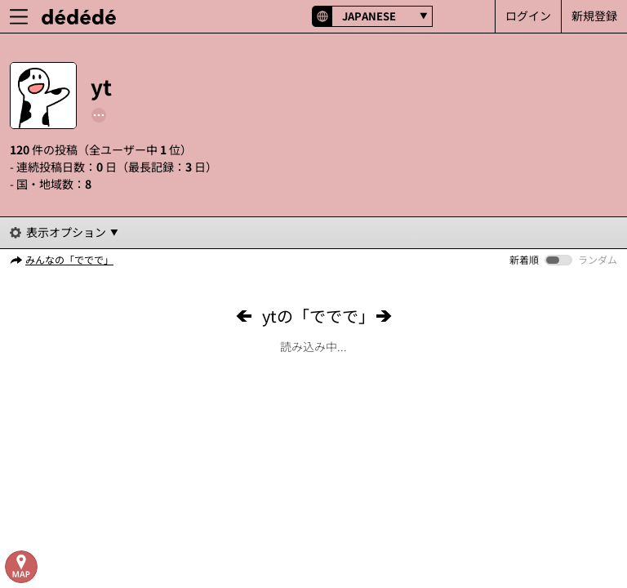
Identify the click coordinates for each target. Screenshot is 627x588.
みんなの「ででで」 (69, 259)
